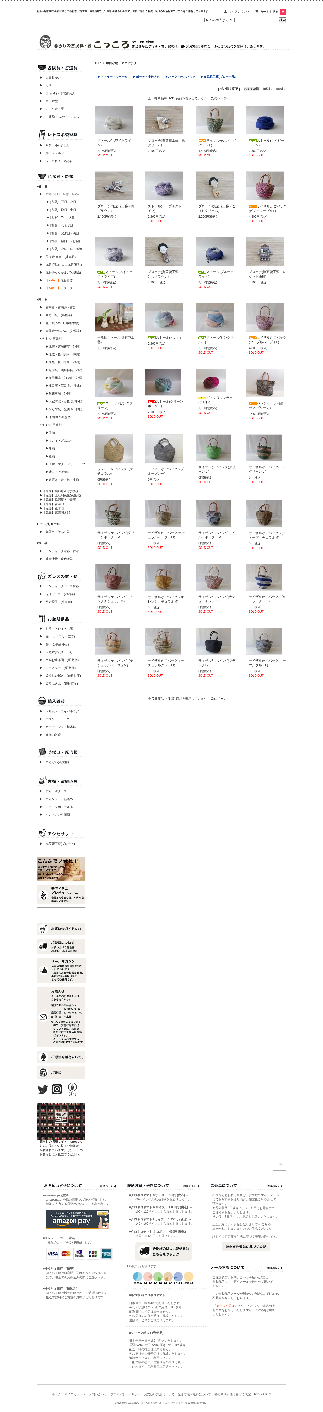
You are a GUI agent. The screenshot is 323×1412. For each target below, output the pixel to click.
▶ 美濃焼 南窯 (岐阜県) (58, 257)
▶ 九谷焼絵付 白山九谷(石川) (59, 264)
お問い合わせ (98, 1394)
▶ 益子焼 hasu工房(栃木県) (59, 323)
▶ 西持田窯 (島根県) (56, 315)
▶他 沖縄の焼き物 (58, 417)
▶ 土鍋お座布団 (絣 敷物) (59, 660)
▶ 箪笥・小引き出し (55, 145)
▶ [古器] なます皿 (59, 225)
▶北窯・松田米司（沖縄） (64, 362)
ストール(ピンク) (164, 337)
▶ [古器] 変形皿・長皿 (62, 233)
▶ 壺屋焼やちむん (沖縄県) (60, 331)
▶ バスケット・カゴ (55, 719)
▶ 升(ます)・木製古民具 (56, 93)
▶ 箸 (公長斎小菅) (54, 644)
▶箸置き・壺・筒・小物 (62, 480)
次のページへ (220, 98)
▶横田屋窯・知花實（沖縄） (65, 378)
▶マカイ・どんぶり (59, 440)
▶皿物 (50, 433)
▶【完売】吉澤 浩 (54, 504)
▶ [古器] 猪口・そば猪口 (64, 241)
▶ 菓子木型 (47, 101)
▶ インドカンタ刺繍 (53, 814)
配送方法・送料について (194, 1394)
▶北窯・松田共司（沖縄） (64, 354)
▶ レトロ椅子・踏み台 (56, 161)
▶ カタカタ (56, 288)
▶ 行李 (44, 85)
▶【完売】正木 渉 (52, 508)
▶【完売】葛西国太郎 (55, 512)
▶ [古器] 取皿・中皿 (61, 210)
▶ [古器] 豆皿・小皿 (61, 202)
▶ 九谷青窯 (56, 280)
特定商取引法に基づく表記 (232, 1394)
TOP (98, 63)
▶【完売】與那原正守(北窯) (59, 491)
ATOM (267, 1394)
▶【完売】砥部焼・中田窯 (58, 500)
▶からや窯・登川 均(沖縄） (65, 409)
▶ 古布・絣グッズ (52, 791)
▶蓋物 (50, 456)
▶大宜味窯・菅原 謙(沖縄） (65, 401)
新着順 (280, 89)
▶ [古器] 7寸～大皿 (60, 217)
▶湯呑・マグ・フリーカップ (65, 464)
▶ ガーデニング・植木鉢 (56, 727)
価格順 (267, 89)
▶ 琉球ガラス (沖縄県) (57, 594)
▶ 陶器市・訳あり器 (55, 532)
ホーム (56, 1394)
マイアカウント (239, 11)
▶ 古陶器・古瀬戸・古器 (58, 307)
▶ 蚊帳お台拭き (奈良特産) (60, 675)
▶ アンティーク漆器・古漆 (59, 551)
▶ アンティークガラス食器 (59, 586)
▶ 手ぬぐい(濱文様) (54, 762)
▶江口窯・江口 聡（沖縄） (64, 386)
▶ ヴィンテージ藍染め (55, 799)
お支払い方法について (159, 1394)
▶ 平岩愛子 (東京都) (56, 602)
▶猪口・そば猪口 (58, 472)
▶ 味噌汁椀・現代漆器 (56, 559)
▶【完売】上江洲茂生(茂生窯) (60, 495)
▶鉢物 (50, 448)
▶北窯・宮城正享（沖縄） (64, 346)
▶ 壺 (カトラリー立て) (57, 636)
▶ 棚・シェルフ (52, 153)
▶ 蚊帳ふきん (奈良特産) (59, 683)
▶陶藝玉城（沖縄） (59, 393)
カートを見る (273, 11)
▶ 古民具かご (49, 77)
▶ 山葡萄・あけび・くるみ (58, 117)
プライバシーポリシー (126, 1394)
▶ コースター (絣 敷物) (58, 668)
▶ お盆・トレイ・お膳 (56, 628)
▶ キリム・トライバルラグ (59, 711)
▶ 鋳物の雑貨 (50, 735)
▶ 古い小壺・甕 (52, 109)
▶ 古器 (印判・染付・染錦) (59, 194)
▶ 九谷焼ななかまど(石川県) (60, 272)
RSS (257, 1394)
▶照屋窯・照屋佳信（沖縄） (65, 370)
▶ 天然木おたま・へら (56, 652)
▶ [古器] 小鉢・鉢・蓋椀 (64, 249)
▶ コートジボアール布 (55, 807)
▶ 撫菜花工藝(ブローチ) (56, 844)
